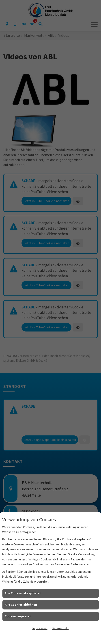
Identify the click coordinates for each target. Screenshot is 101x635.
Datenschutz (60, 628)
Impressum (39, 628)
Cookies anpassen (18, 616)
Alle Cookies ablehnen (21, 605)
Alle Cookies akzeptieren (23, 593)
